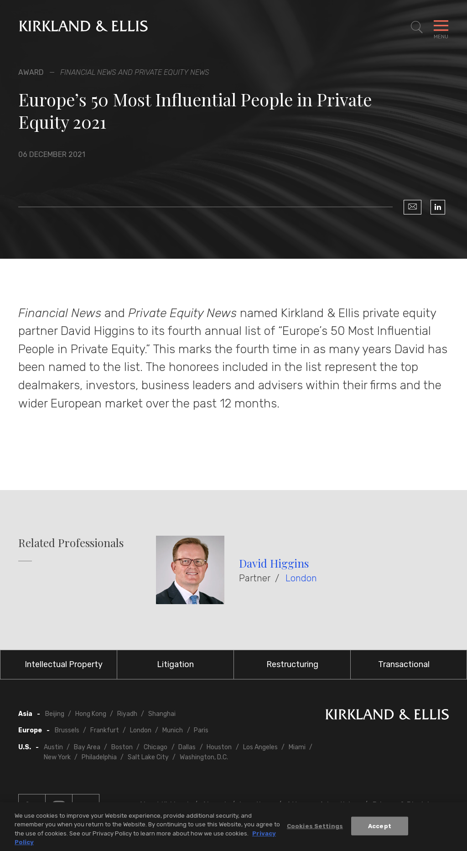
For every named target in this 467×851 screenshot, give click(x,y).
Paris (201, 730)
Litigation (175, 664)
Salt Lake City (148, 757)
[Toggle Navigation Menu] (441, 27)
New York (57, 757)
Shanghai (162, 714)
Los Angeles (260, 747)
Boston (122, 747)
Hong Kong (90, 714)
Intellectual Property (64, 664)
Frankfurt (104, 730)
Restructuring (292, 664)
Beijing (54, 714)
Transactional (404, 664)
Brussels (67, 730)
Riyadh (127, 714)
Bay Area (87, 747)
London (301, 578)
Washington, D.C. (204, 757)
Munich (172, 730)
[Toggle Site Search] (417, 27)
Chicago (155, 747)
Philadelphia (99, 757)
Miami (297, 747)
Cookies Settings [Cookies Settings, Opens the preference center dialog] (315, 828)
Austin (53, 747)
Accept (379, 828)
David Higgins (274, 563)
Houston (219, 747)
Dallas (187, 747)
